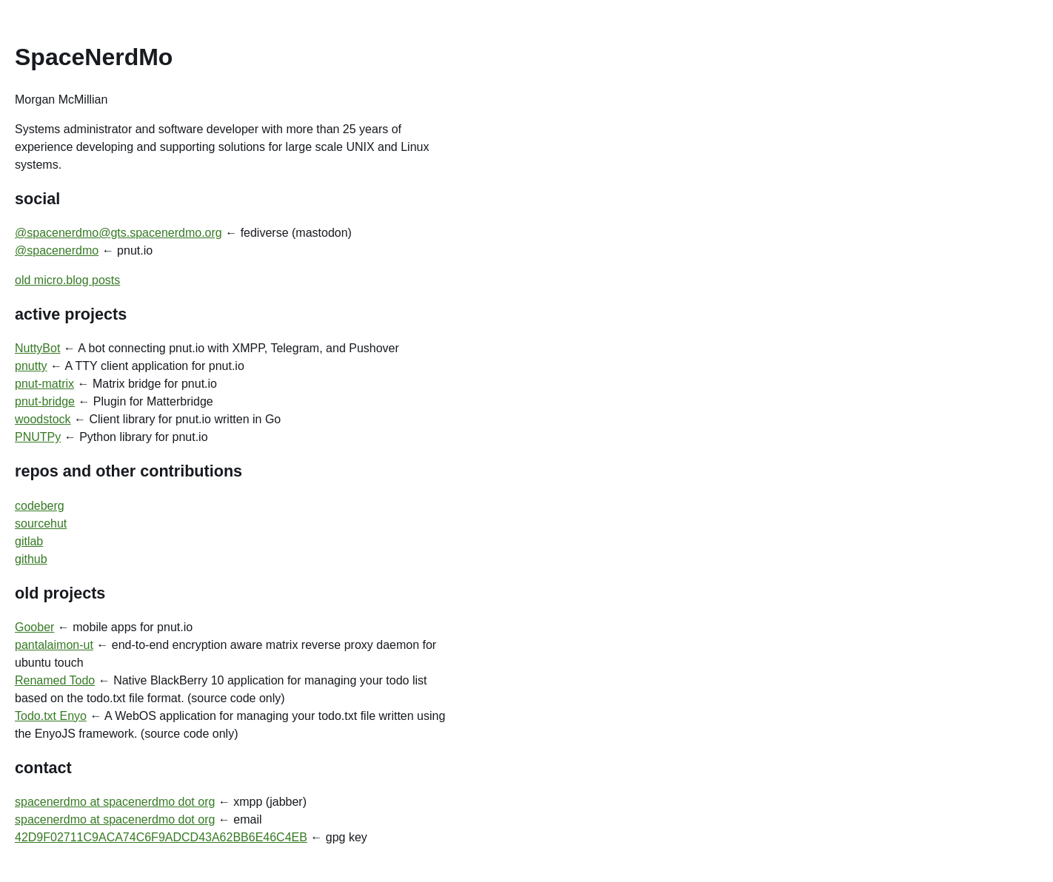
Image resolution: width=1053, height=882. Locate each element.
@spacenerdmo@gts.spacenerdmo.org (118, 232)
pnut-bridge (45, 401)
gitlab (29, 541)
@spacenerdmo (56, 250)
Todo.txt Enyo (51, 716)
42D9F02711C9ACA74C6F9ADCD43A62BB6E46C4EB (161, 837)
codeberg (39, 505)
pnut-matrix (44, 383)
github (31, 559)
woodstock (43, 419)
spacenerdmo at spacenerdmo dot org (115, 801)
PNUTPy (38, 437)
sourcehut (41, 523)
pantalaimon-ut (54, 645)
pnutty (31, 366)
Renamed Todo (55, 680)
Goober (34, 627)
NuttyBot (37, 348)
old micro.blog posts (67, 280)
